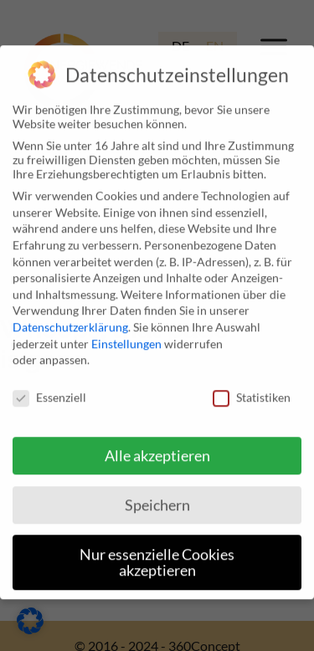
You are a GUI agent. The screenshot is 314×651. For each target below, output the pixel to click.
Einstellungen (126, 335)
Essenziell (49, 389)
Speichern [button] (157, 496)
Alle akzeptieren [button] (157, 447)
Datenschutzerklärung (70, 319)
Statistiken (252, 389)
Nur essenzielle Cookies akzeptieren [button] (157, 554)
